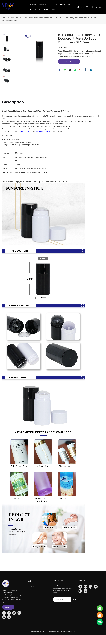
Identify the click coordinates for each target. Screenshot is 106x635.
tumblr (85, 69)
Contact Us (35, 9)
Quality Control (66, 4)
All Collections (13, 18)
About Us (53, 4)
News (45, 9)
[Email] (62, 599)
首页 (29, 581)
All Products (31, 586)
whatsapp (75, 69)
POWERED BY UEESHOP (67, 631)
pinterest (80, 69)
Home (33, 4)
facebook (59, 69)
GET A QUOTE (69, 61)
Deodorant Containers (28, 18)
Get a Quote (97, 7)
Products (42, 4)
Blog (53, 9)
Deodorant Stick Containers (47, 18)
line (64, 69)
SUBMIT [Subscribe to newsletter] (75, 599)
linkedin (90, 69)
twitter (70, 69)
